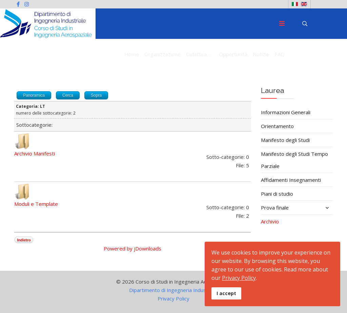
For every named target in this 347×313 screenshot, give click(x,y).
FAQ (280, 54)
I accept (226, 293)
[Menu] (282, 23)
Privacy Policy (173, 298)
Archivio (270, 221)
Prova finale (275, 207)
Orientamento (277, 126)
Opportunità (233, 54)
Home (131, 54)
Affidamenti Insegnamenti (291, 179)
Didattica (196, 54)
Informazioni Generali (285, 112)
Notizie (261, 54)
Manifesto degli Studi (285, 140)
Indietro (23, 240)
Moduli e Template (36, 203)
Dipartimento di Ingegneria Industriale (173, 290)
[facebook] (18, 4)
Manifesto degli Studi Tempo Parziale (294, 159)
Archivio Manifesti (34, 153)
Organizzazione (162, 54)
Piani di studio (277, 193)
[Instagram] (26, 4)
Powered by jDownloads (132, 248)
